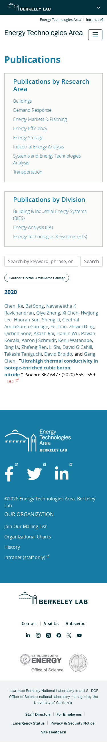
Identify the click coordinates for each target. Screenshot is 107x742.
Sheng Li (51, 320)
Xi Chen (70, 313)
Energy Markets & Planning (40, 119)
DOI (13, 381)
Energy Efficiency (30, 128)
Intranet (94, 19)
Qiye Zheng (48, 313)
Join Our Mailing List (25, 526)
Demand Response (32, 110)
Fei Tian (59, 326)
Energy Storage (28, 137)
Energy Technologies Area (60, 19)
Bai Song (34, 306)
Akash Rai (44, 333)
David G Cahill (77, 347)
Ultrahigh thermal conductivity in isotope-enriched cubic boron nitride (51, 368)
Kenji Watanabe (75, 340)
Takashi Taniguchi (23, 354)
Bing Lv (11, 347)
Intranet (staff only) (26, 557)
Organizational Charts (27, 537)
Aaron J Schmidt (39, 340)
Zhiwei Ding (81, 326)
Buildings (22, 101)
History (12, 547)
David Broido (58, 354)
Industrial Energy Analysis (38, 147)
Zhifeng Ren (34, 347)
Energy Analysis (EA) (33, 227)
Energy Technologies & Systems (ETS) (50, 236)
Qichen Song (17, 333)
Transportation (27, 172)
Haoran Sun (27, 320)
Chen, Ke (13, 306)
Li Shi (54, 347)
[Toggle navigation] (95, 34)
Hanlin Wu (67, 333)
